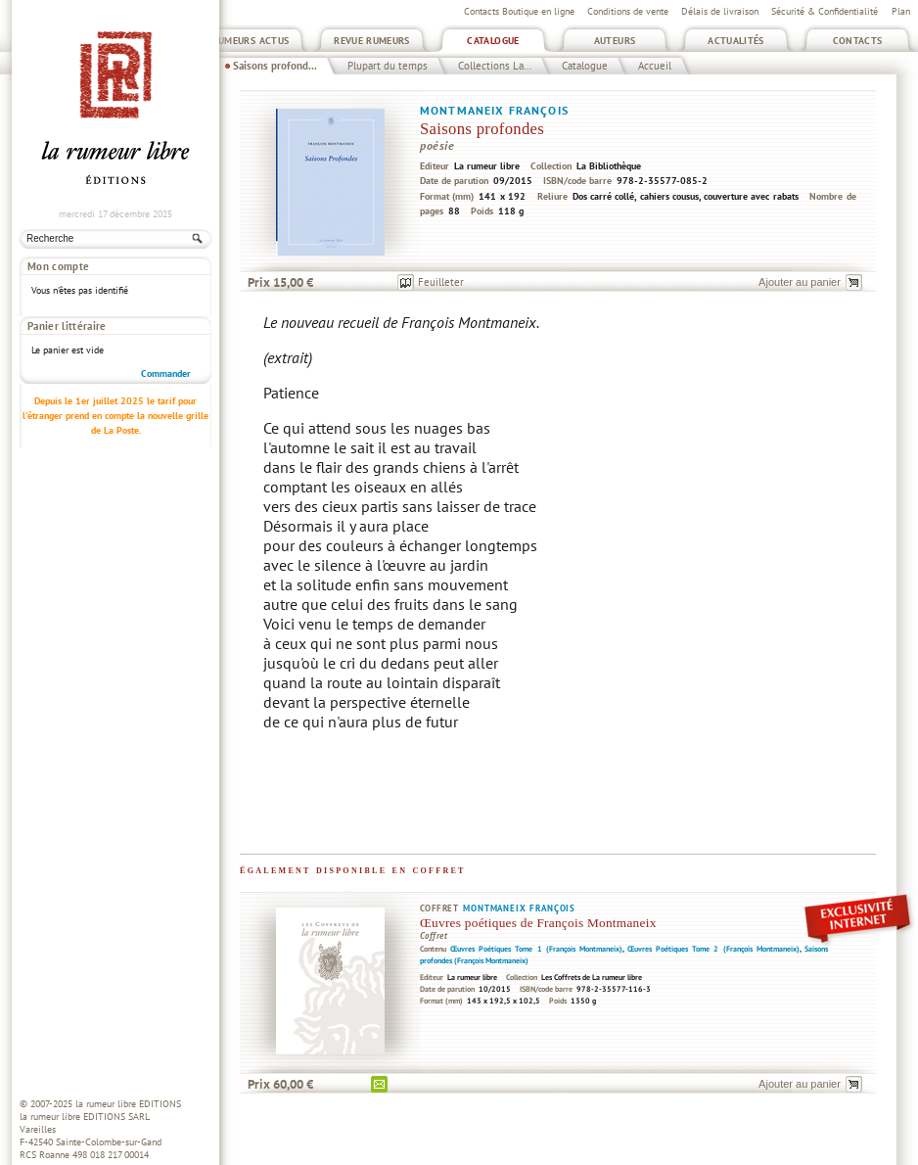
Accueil (654, 65)
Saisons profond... (275, 65)
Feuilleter (441, 282)
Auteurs (615, 40)
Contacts (858, 40)
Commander (166, 317)
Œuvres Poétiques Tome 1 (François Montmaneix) (536, 949)
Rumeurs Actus (251, 40)
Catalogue (493, 40)
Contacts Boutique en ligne (519, 11)
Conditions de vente (627, 11)
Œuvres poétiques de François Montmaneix (538, 922)
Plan (901, 11)
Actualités (736, 40)
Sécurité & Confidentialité (824, 11)
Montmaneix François (494, 110)
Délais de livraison (719, 11)
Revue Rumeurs (372, 40)
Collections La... (494, 65)
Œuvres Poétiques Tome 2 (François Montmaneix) (713, 949)
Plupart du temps (387, 65)
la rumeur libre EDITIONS (128, 1103)
